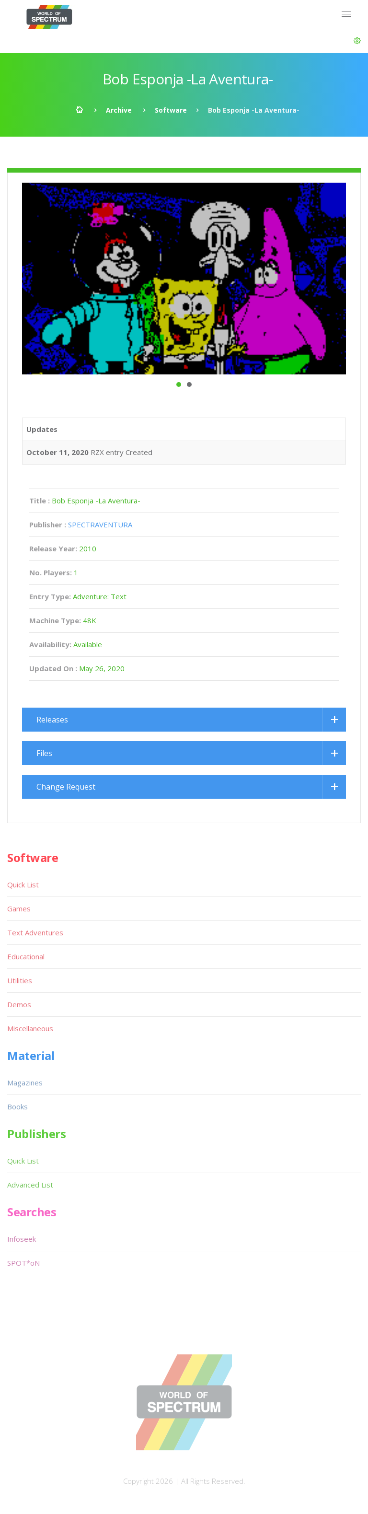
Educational (26, 956)
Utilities (19, 980)
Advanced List (30, 1184)
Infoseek (21, 1239)
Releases (52, 719)
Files (44, 753)
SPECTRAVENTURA (100, 524)
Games (19, 908)
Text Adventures (35, 932)
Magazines (25, 1082)
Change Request (65, 786)
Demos (19, 1004)
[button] (357, 41)
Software (171, 110)
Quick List (23, 884)
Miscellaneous (30, 1028)
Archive (119, 110)
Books (17, 1106)
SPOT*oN (23, 1263)
